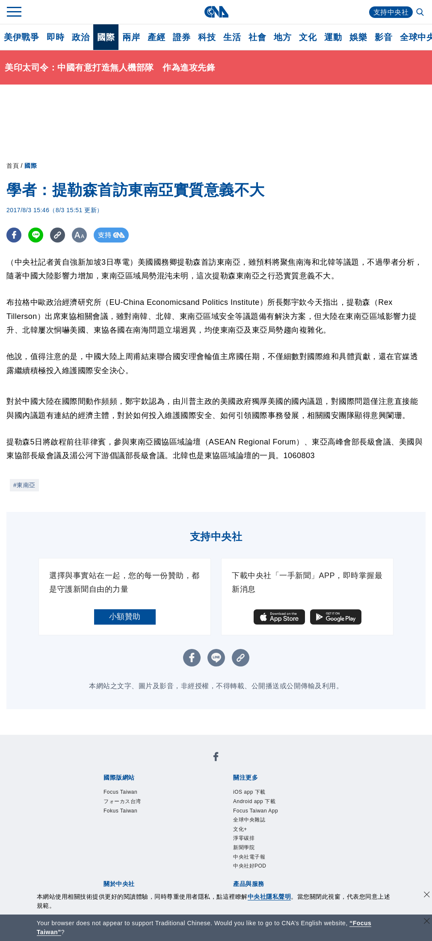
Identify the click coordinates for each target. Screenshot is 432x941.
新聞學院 (243, 847)
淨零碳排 (243, 838)
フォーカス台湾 (122, 801)
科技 (207, 37)
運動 (333, 37)
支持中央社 (391, 12)
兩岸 (131, 37)
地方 (282, 37)
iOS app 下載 (249, 792)
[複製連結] (57, 235)
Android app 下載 (254, 801)
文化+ (240, 829)
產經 (156, 37)
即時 (55, 37)
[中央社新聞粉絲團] (216, 758)
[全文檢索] (421, 13)
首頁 (12, 165)
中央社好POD (249, 866)
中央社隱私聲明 (269, 896)
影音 (383, 37)
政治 (80, 37)
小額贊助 (125, 616)
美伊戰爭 (21, 37)
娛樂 (358, 37)
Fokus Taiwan (120, 811)
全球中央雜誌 (249, 820)
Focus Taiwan (120, 792)
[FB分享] (13, 235)
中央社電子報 (249, 857)
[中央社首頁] (216, 11)
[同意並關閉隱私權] (427, 895)
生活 (232, 37)
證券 (181, 37)
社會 (257, 37)
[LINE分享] (35, 235)
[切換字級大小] (79, 235)
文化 (308, 37)
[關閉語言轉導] (427, 922)
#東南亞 (24, 485)
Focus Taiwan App (255, 811)
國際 (106, 37)
